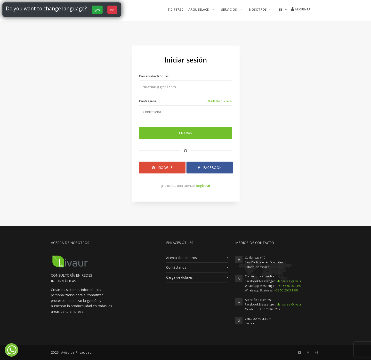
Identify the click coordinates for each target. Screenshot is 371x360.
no (112, 10)
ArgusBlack (199, 9)
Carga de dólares (179, 277)
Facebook (209, 167)
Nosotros (258, 9)
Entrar (185, 133)
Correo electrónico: (154, 76)
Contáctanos (176, 267)
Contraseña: (148, 101)
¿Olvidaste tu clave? (218, 101)
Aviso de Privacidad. (76, 352)
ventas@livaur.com (258, 319)
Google (162, 167)
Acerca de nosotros (181, 257)
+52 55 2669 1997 (286, 290)
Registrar (203, 185)
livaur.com (252, 323)
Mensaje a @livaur (288, 281)
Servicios (229, 9)
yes (97, 10)
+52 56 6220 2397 (289, 286)
